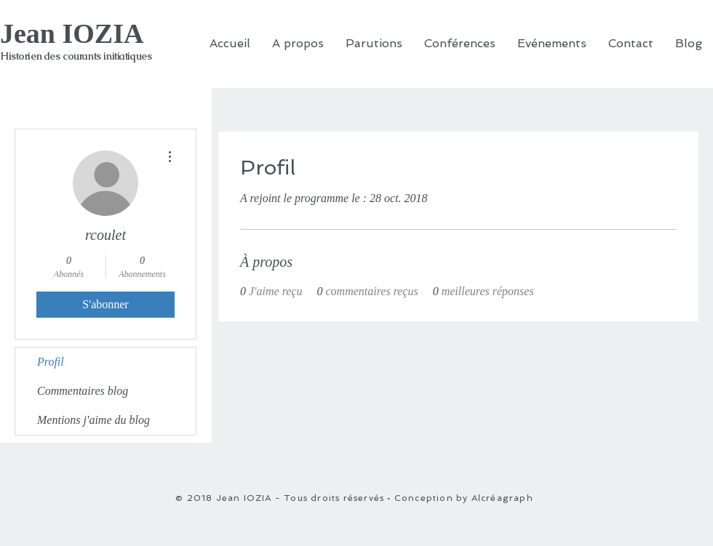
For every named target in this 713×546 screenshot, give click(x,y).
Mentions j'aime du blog (93, 420)
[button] (459, 43)
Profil (50, 362)
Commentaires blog (82, 391)
